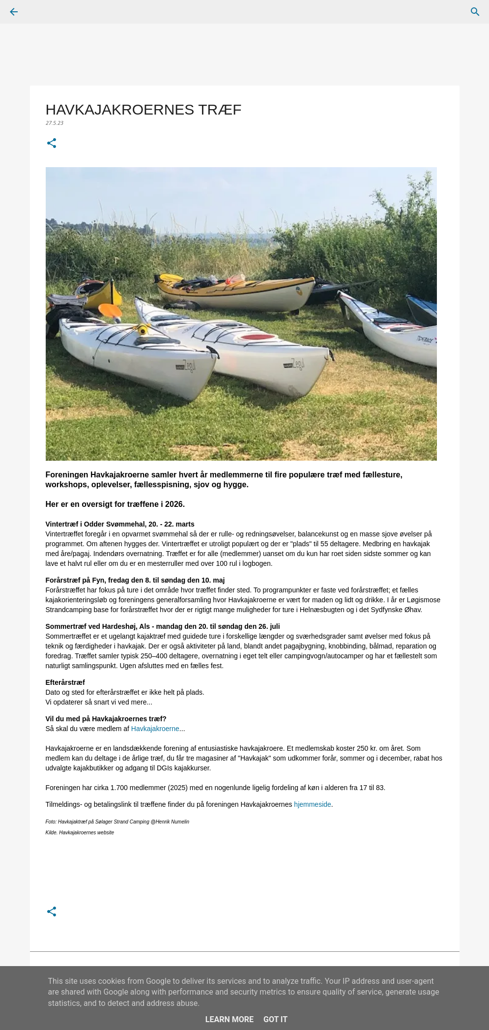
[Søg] (41, 12)
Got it (275, 1019)
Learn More (229, 1019)
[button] (52, 144)
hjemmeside (312, 804)
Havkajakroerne (155, 729)
